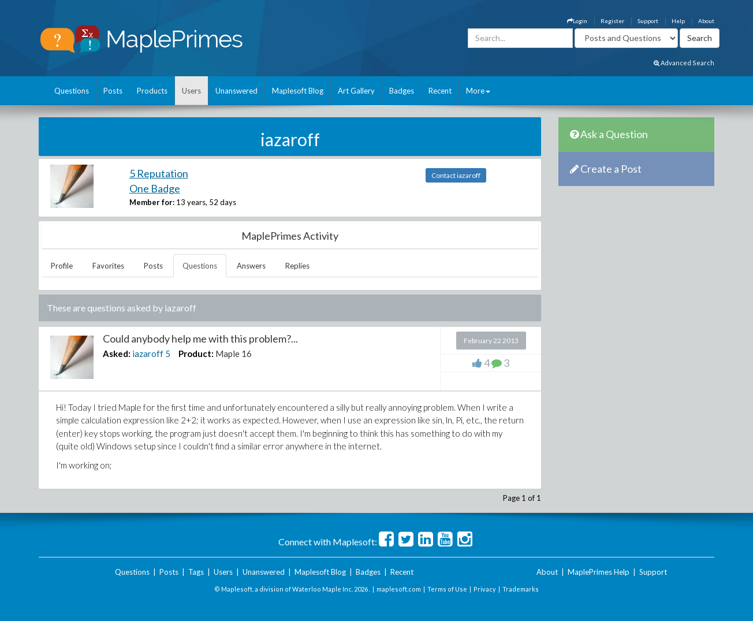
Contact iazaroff (455, 175)
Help (678, 20)
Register (612, 20)
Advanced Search (684, 62)
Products (152, 90)
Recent (440, 90)
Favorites (108, 265)
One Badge (154, 188)
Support (648, 20)
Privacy (485, 589)
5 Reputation (158, 173)
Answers (251, 265)
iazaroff (147, 353)
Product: (196, 353)
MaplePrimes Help (598, 572)
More (478, 90)
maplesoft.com (399, 589)
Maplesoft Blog (297, 90)
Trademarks (520, 589)
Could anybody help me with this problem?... (200, 338)
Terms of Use (447, 589)
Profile (62, 265)
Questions (71, 90)
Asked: (117, 353)
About (706, 20)
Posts (112, 90)
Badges (401, 90)
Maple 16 (233, 353)
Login (577, 20)
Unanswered (236, 90)
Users (191, 90)
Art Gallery (356, 90)
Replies (297, 265)
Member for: (151, 202)
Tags (196, 572)
